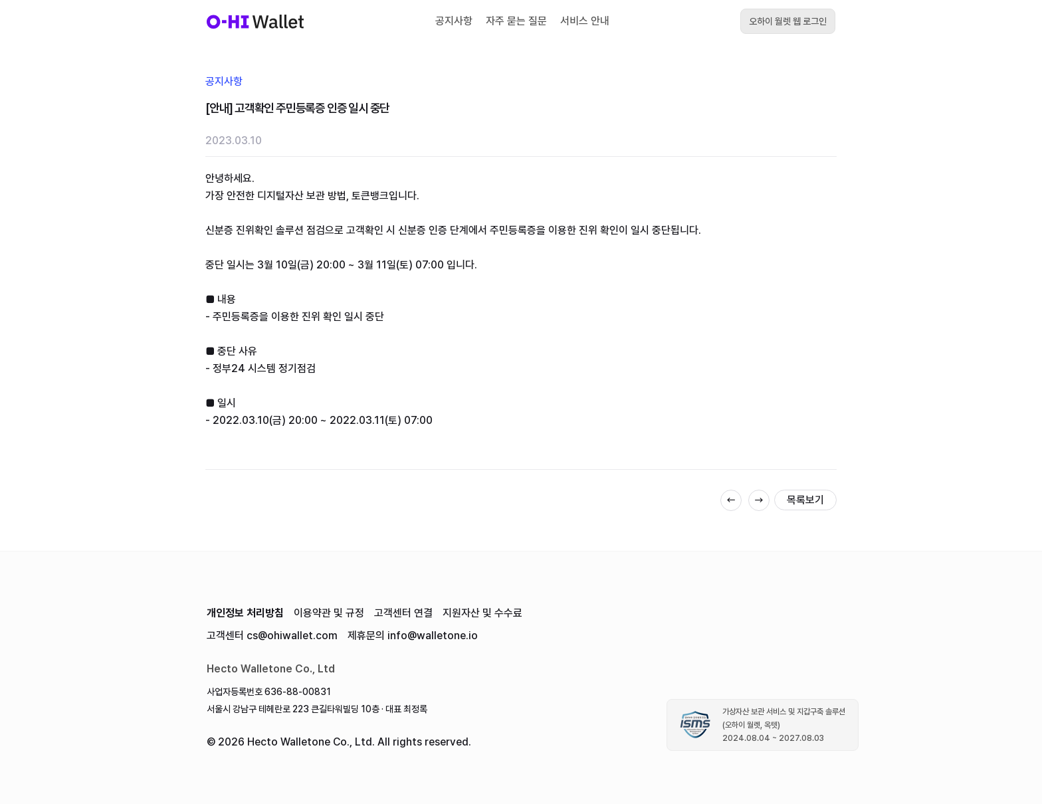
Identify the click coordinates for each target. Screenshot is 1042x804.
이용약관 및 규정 (329, 613)
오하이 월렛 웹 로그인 (788, 21)
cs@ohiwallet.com (292, 635)
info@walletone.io (432, 635)
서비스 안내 (584, 21)
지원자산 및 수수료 (482, 613)
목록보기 (805, 500)
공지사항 (453, 21)
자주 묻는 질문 (516, 21)
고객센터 (403, 613)
